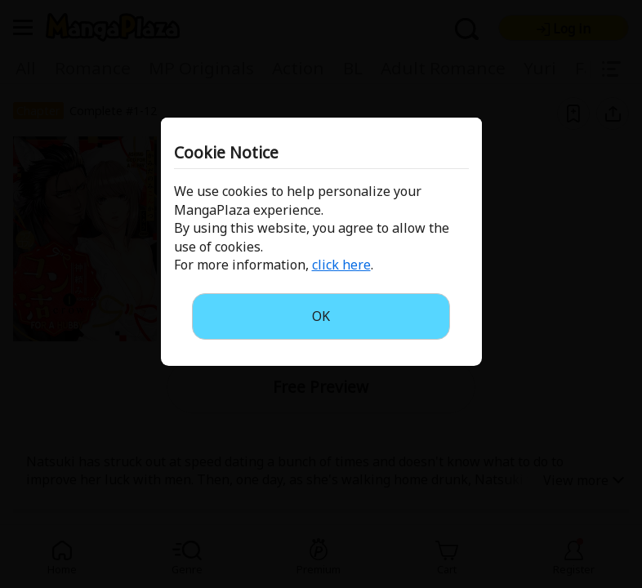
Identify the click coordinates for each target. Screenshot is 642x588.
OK (321, 316)
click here (341, 265)
